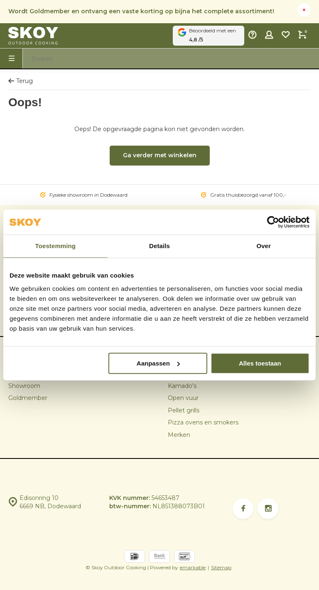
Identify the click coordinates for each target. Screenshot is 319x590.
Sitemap (221, 567)
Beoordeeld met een (208, 35)
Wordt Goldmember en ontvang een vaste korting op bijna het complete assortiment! (141, 11)
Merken (179, 435)
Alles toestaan (260, 363)
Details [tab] (159, 245)
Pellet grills (183, 410)
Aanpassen (158, 363)
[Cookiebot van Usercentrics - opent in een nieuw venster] (273, 222)
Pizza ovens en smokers (203, 422)
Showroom (24, 386)
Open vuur (183, 398)
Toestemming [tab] (55, 245)
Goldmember (27, 398)
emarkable (193, 567)
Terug (20, 81)
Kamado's (182, 386)
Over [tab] (263, 245)
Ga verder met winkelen (159, 155)
